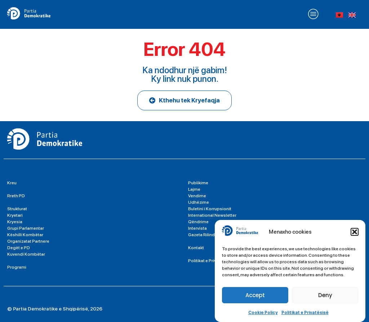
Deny (325, 295)
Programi (16, 267)
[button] (354, 231)
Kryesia (14, 221)
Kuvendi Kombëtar (26, 254)
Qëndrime (198, 221)
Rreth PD (16, 195)
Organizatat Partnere (28, 241)
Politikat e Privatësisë (305, 312)
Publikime (198, 182)
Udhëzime (198, 202)
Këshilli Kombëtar (25, 234)
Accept (255, 295)
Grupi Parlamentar (25, 228)
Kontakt (196, 247)
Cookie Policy (263, 312)
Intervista (197, 228)
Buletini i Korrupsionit (209, 208)
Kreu (12, 182)
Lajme (194, 189)
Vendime (197, 195)
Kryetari (15, 215)
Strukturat (17, 208)
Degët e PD (18, 247)
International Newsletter (212, 215)
